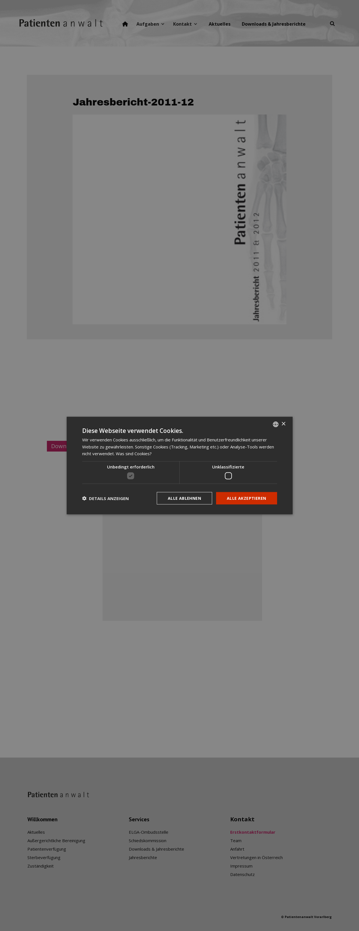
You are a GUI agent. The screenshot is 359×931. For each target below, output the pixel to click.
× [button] (283, 424)
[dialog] (180, 465)
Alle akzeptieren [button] (246, 498)
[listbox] (276, 424)
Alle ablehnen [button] (184, 498)
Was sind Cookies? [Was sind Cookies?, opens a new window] (134, 453)
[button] (105, 498)
